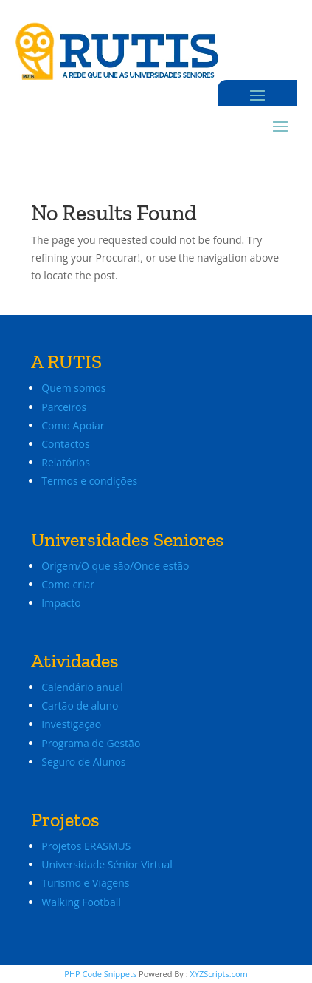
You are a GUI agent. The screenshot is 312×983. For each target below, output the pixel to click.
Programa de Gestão (90, 743)
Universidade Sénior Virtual (106, 864)
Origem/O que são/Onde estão (115, 566)
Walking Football (80, 902)
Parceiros (63, 407)
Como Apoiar (72, 425)
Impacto (60, 603)
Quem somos (73, 388)
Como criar (67, 584)
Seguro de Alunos (83, 762)
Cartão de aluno (79, 705)
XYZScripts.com (218, 973)
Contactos (65, 444)
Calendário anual (82, 687)
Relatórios (65, 462)
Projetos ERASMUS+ (90, 846)
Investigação (71, 724)
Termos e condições (89, 481)
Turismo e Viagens (85, 883)
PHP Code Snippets (100, 973)
